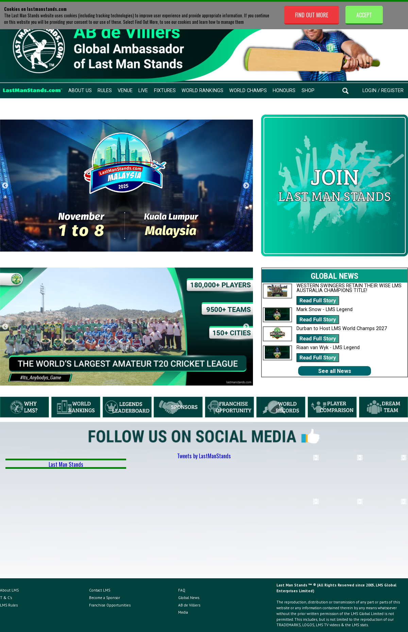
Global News (188, 597)
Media (183, 612)
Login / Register (383, 90)
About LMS (9, 590)
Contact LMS (99, 590)
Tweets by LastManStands (204, 456)
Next (246, 185)
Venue (125, 90)
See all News (334, 371)
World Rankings (202, 90)
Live (143, 90)
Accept (364, 15)
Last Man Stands (66, 464)
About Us (80, 90)
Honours (284, 90)
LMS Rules (9, 605)
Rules (105, 90)
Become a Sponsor (104, 597)
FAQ (181, 590)
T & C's (6, 597)
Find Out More (311, 15)
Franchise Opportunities (110, 605)
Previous (5, 185)
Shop (308, 90)
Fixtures (165, 90)
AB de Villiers (189, 605)
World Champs (248, 90)
